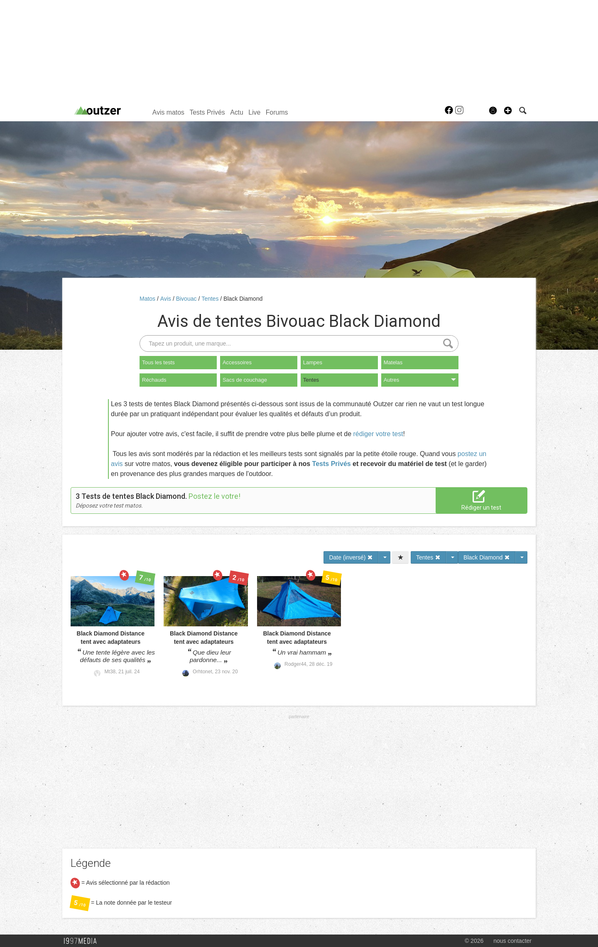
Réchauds (154, 380)
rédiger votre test (378, 433)
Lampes (312, 362)
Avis (166, 298)
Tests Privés (207, 112)
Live (254, 112)
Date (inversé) (351, 557)
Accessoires (237, 362)
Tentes (210, 298)
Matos (148, 298)
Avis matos (168, 112)
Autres (420, 380)
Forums (277, 112)
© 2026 (474, 940)
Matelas (393, 362)
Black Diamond (242, 298)
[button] (507, 110)
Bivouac (187, 298)
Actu (236, 112)
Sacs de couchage (245, 380)
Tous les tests (158, 362)
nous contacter (512, 940)
